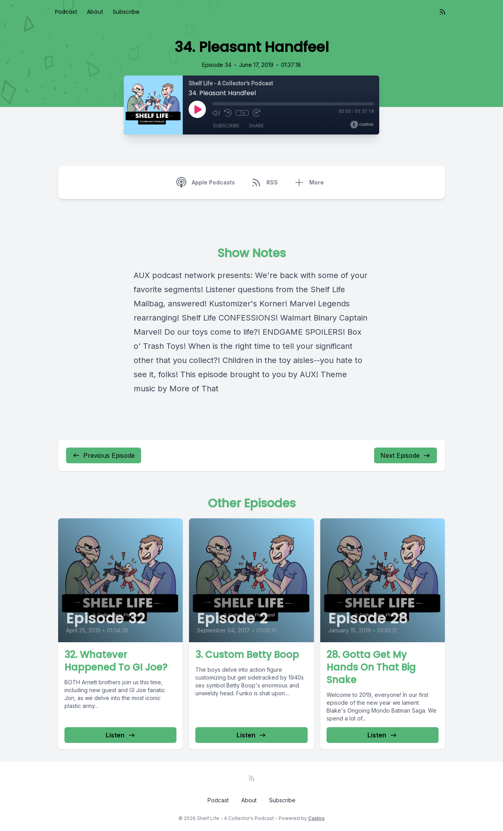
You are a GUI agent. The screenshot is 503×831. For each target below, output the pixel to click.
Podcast (66, 12)
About (95, 12)
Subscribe (126, 12)
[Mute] (216, 112)
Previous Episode (103, 455)
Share (256, 125)
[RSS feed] (442, 12)
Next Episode (405, 455)
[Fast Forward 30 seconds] (256, 113)
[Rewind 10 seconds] (228, 113)
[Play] (197, 109)
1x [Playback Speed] (242, 113)
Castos (316, 818)
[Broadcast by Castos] (361, 125)
